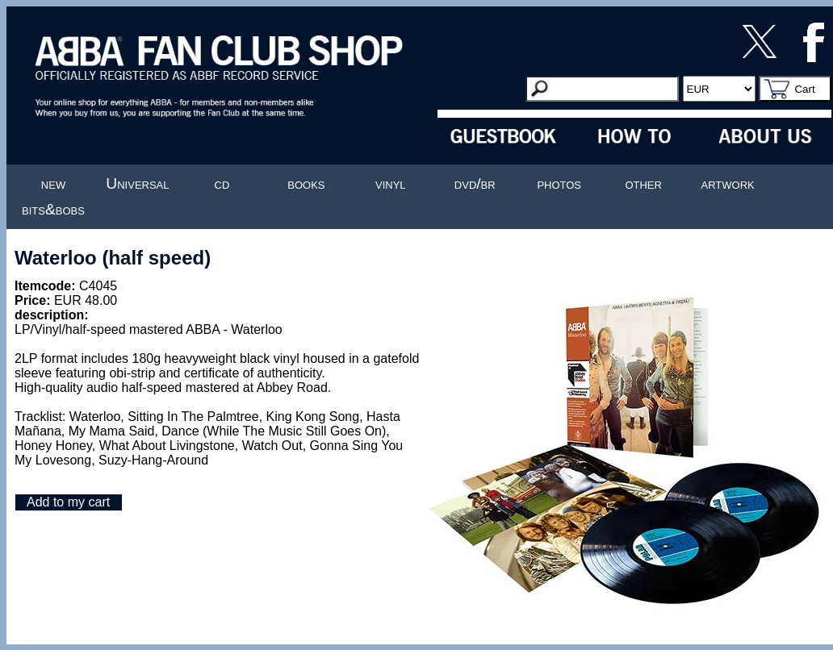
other (643, 183)
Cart (804, 89)
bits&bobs (53, 209)
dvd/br (475, 183)
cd (222, 183)
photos (559, 183)
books (305, 183)
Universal (137, 183)
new (53, 183)
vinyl (390, 183)
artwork (728, 183)
